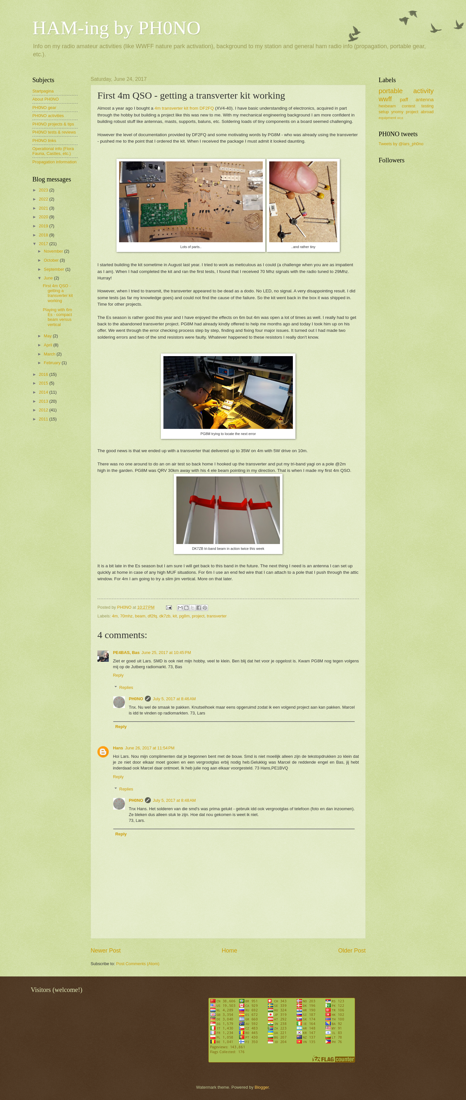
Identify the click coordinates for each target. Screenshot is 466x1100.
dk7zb (164, 616)
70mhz (126, 616)
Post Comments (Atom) (138, 963)
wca (400, 118)
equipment (387, 118)
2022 (44, 199)
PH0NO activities (48, 115)
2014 (44, 392)
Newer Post (106, 950)
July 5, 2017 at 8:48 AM (174, 800)
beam (140, 616)
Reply (118, 675)
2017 (44, 243)
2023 (44, 190)
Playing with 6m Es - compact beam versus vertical (57, 317)
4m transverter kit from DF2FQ (184, 108)
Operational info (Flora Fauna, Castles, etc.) (53, 151)
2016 (44, 374)
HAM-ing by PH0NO (116, 27)
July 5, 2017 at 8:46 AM (174, 698)
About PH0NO (45, 99)
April (48, 345)
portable (391, 90)
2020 (44, 216)
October (52, 260)
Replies (126, 687)
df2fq (152, 616)
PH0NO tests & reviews (54, 132)
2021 (44, 208)
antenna (425, 99)
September (54, 269)
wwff (385, 99)
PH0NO (136, 698)
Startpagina (43, 91)
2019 (44, 225)
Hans (118, 748)
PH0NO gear (44, 107)
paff (404, 99)
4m (115, 616)
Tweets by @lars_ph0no (401, 143)
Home (229, 950)
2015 (44, 383)
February (52, 362)
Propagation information (54, 161)
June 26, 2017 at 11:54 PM (149, 748)
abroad (427, 111)
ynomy (397, 111)
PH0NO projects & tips (53, 124)
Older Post (352, 950)
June (49, 278)
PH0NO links (44, 140)
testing (427, 105)
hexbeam (387, 105)
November (54, 251)
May (48, 335)
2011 (44, 419)
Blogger (262, 1087)
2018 (44, 235)
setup (384, 111)
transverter (217, 616)
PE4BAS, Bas (126, 652)
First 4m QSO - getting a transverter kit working (58, 293)
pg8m (184, 616)
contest (409, 105)
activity (423, 90)
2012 (44, 410)
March (50, 354)
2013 (44, 401)
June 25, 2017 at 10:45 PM (166, 652)
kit (175, 616)
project (198, 616)
